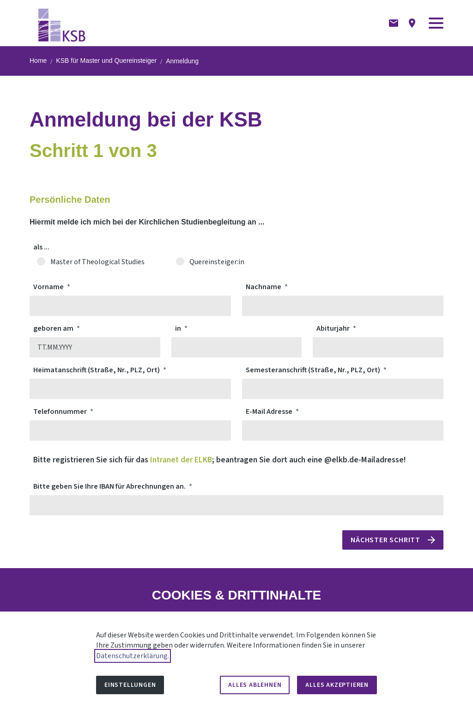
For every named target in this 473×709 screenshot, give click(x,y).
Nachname (264, 287)
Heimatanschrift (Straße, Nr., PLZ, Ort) (97, 370)
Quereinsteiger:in (215, 262)
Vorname (49, 287)
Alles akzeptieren (337, 685)
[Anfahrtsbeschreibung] (412, 23)
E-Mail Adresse (270, 411)
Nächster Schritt (385, 540)
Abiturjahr (333, 328)
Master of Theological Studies (96, 262)
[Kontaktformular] (393, 23)
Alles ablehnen (254, 685)
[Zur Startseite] (62, 23)
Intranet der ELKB (181, 460)
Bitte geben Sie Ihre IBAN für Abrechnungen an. (110, 486)
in (178, 328)
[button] (436, 23)
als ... (41, 247)
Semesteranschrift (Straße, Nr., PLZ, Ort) (314, 370)
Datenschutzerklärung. (132, 656)
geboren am (54, 328)
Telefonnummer (60, 411)
